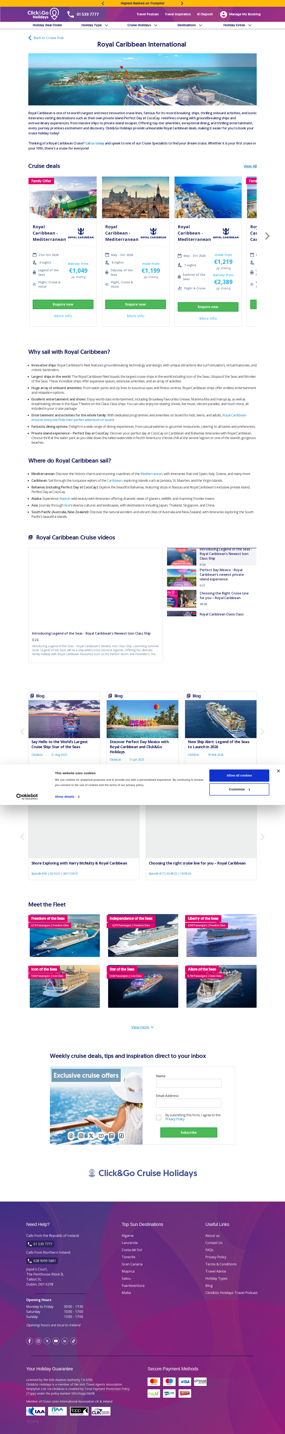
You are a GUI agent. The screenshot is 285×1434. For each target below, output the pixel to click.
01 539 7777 (88, 14)
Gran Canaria (132, 1264)
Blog (209, 1285)
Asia (67, 505)
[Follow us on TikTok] (121, 1136)
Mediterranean (151, 473)
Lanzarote (130, 1242)
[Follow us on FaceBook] (71, 1136)
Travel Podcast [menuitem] (148, 14)
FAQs (209, 1250)
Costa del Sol (132, 1250)
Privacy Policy (174, 1119)
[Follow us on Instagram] (81, 1136)
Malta (126, 1292)
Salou (126, 1278)
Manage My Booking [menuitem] (240, 14)
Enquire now (63, 304)
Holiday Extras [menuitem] (234, 25)
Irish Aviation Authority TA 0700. (71, 1380)
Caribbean (114, 480)
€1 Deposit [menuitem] (205, 14)
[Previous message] (103, 3)
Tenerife (128, 1257)
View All (250, 166)
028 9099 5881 (45, 1260)
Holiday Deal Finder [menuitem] (47, 25)
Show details (64, 1425)
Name (161, 1076)
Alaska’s (65, 498)
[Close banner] (278, 1400)
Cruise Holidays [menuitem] (139, 25)
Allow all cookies (239, 1404)
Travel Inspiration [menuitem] (178, 14)
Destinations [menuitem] (186, 25)
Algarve (128, 1235)
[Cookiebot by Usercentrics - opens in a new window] (27, 1426)
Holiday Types (216, 1278)
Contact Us (214, 1242)
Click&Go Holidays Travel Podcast (231, 1292)
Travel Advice (215, 1271)
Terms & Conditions (221, 1264)
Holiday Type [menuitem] (92, 25)
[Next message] (182, 3)
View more (142, 1027)
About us (212, 1235)
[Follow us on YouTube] (101, 1136)
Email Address (167, 1095)
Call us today (94, 143)
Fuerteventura (133, 1285)
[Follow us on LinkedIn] (111, 1136)
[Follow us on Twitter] (91, 1136)
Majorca (128, 1271)
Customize (239, 1418)
